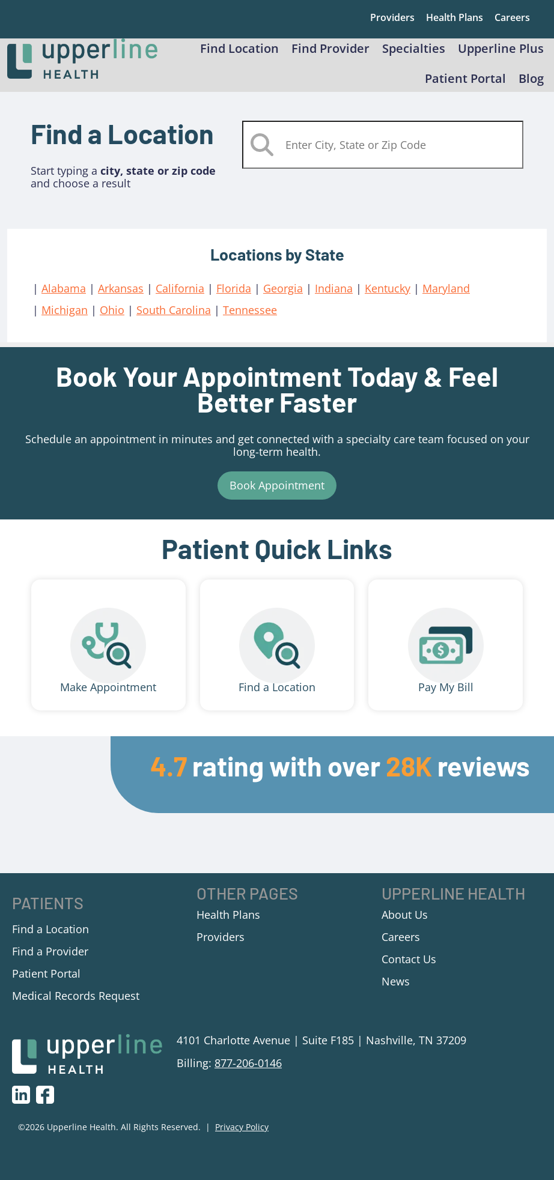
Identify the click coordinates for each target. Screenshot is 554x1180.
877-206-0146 (248, 1074)
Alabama (63, 299)
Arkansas (121, 299)
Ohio (112, 321)
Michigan (64, 321)
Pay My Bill (445, 698)
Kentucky (387, 299)
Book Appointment (277, 496)
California (180, 299)
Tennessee (250, 321)
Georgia (283, 299)
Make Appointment (108, 698)
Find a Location (277, 698)
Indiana (334, 299)
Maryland (446, 299)
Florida (233, 299)
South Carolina (173, 321)
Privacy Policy (242, 1139)
